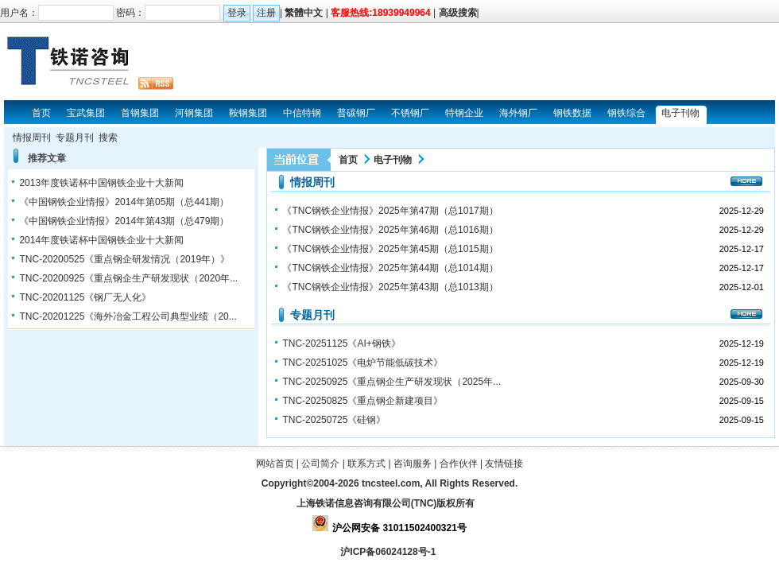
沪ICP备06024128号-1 (389, 551)
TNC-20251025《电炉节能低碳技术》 (362, 362)
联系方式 (366, 463)
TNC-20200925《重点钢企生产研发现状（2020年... (128, 278)
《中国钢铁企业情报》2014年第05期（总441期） (124, 202)
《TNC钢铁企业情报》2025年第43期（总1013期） (390, 287)
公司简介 (320, 463)
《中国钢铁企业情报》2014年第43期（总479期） (124, 221)
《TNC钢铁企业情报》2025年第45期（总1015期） (390, 248)
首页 (348, 159)
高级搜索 (458, 12)
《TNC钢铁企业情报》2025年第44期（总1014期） (390, 268)
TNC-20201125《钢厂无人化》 (85, 297)
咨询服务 (412, 463)
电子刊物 (393, 159)
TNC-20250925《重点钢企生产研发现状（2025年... (391, 381)
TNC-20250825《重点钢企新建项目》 (362, 400)
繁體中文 (304, 12)
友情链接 (504, 463)
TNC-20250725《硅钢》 (334, 419)
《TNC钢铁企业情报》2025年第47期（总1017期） (390, 210)
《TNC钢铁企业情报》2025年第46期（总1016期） (390, 229)
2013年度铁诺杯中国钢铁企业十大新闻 (101, 182)
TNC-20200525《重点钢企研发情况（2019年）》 (124, 259)
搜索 (108, 137)
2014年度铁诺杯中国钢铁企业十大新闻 (101, 240)
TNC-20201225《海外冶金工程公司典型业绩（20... (127, 316)
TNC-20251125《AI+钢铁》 (341, 343)
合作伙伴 (459, 463)
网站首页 (275, 463)
